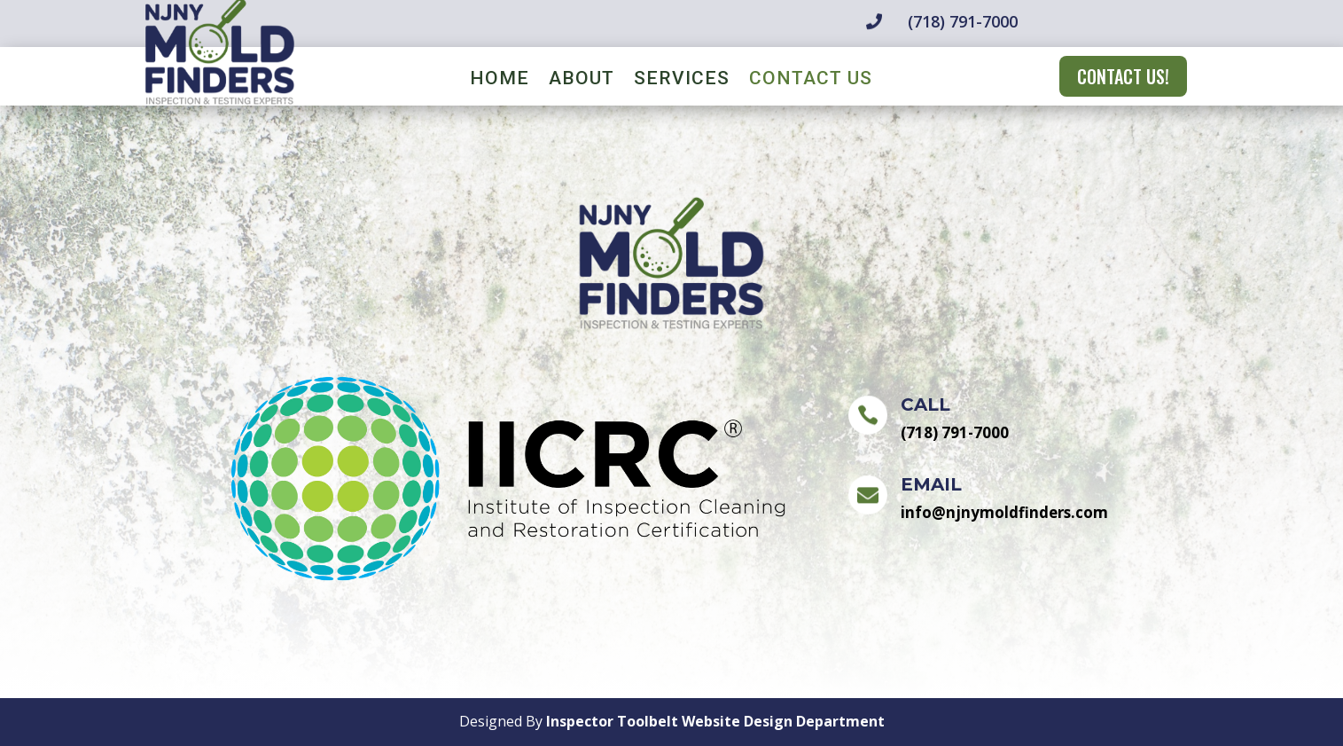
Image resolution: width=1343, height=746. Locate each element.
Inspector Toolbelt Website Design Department (715, 721)
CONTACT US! (1123, 76)
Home (499, 80)
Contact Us (810, 80)
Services (682, 80)
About (581, 80)
